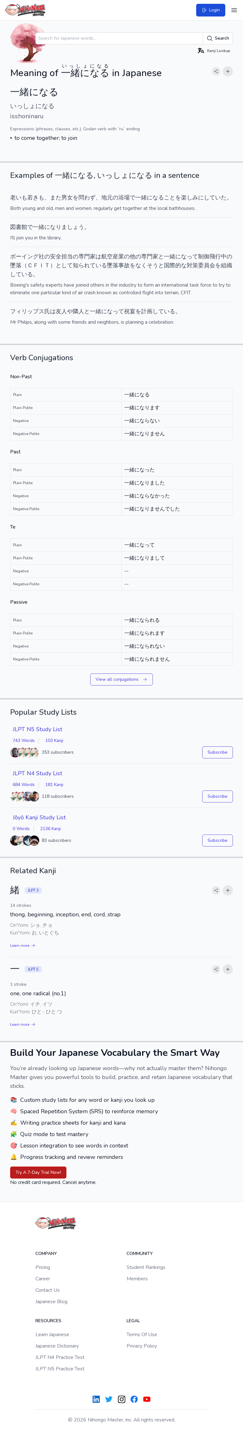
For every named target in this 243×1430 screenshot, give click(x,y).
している (21, 274)
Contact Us (47, 1290)
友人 (61, 311)
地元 (107, 197)
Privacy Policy (142, 1345)
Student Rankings (146, 1267)
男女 (67, 197)
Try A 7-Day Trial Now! (38, 1172)
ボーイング (24, 256)
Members (137, 1278)
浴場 (124, 197)
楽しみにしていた (204, 197)
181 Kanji (54, 785)
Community (140, 1254)
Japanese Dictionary (57, 1345)
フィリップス (27, 311)
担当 (67, 256)
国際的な (175, 265)
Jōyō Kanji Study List (39, 817)
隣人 (78, 311)
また (55, 197)
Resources (48, 1321)
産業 (118, 256)
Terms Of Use (142, 1334)
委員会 (206, 265)
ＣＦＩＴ (38, 265)
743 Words (24, 741)
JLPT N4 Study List (37, 773)
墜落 (16, 265)
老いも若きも (27, 197)
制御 (203, 256)
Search (218, 38)
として (64, 265)
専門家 (87, 256)
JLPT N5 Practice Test (59, 1368)
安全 (55, 256)
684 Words (24, 785)
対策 (192, 265)
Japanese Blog (51, 1301)
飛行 (215, 256)
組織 (226, 265)
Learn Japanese (52, 1334)
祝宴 (129, 311)
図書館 (18, 227)
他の (135, 256)
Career (42, 1278)
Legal (133, 1321)
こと (169, 197)
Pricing (42, 1267)
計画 (147, 311)
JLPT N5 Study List (37, 729)
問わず (87, 197)
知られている (90, 265)
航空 (107, 256)
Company (46, 1254)
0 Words (21, 829)
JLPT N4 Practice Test (59, 1357)
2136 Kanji (50, 829)
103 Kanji (54, 741)
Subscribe (217, 752)
